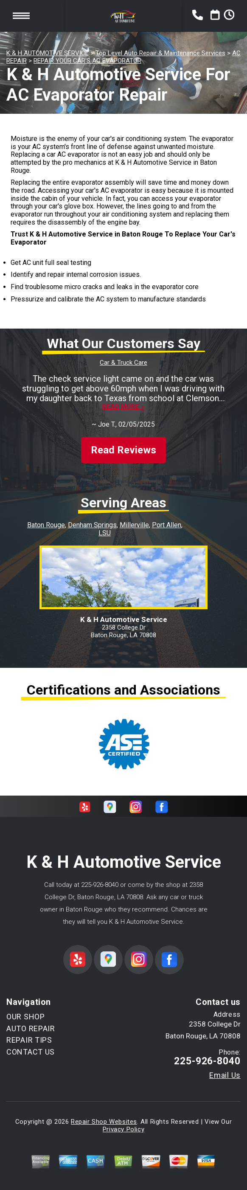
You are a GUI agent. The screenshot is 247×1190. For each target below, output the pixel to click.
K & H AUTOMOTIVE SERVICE (47, 53)
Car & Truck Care (123, 362)
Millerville (134, 525)
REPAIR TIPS (29, 1039)
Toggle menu (21, 15)
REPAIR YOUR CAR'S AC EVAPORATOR (87, 61)
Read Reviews (123, 450)
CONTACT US (30, 1051)
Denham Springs (92, 525)
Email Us (225, 1075)
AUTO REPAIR (30, 1028)
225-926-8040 (99, 885)
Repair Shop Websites (104, 1121)
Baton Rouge (46, 525)
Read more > (123, 407)
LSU (104, 533)
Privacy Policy (123, 1129)
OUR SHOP (25, 1016)
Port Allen (166, 525)
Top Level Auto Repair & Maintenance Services (160, 53)
